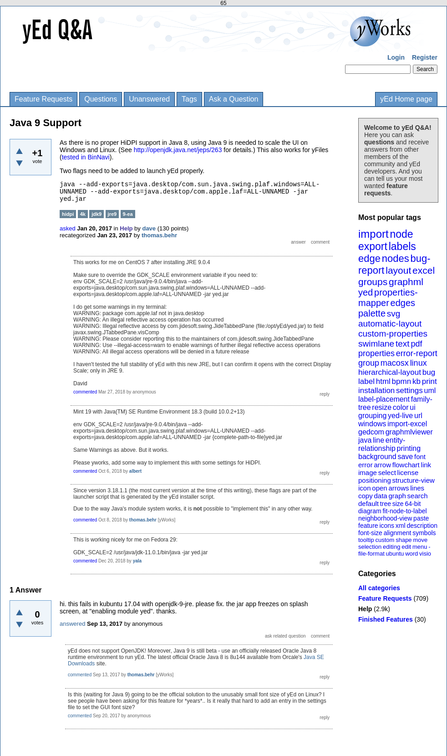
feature (368, 525)
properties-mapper (388, 297)
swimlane (376, 343)
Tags (189, 99)
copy (365, 496)
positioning (374, 480)
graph (397, 496)
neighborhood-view (385, 518)
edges (403, 303)
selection (369, 546)
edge (369, 258)
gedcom (371, 432)
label (366, 381)
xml (401, 525)
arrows (398, 488)
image (367, 472)
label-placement (384, 399)
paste (421, 518)
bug (428, 372)
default (368, 503)
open (379, 488)
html (383, 381)
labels (402, 246)
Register (424, 57)
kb (416, 381)
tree (385, 503)
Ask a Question (234, 99)
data (380, 496)
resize (381, 407)
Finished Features (385, 619)
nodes (395, 258)
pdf (416, 343)
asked (68, 228)
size (398, 503)
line (378, 440)
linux (418, 363)
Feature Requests (43, 99)
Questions (100, 99)
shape (403, 539)
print (429, 381)
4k (83, 214)
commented (85, 391)
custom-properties (392, 333)
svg (394, 313)
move (420, 539)
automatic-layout (390, 323)
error (365, 465)
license (408, 472)
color (401, 407)
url (418, 415)
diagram (369, 511)
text (403, 343)
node (401, 234)
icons (386, 525)
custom (384, 539)
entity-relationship (381, 444)
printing (409, 448)
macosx (395, 363)
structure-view (413, 480)
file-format (371, 553)
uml (430, 390)
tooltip (366, 539)
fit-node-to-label (404, 511)
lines (417, 488)
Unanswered (149, 99)
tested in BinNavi (86, 157)
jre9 (112, 214)
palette (372, 313)
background (377, 456)
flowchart (406, 465)
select (387, 472)
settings (409, 390)
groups (372, 281)
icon (364, 488)
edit (406, 546)
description (421, 525)
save (405, 456)
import (373, 234)
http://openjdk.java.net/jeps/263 (178, 149)
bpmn (401, 381)
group (368, 363)
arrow (382, 465)
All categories (379, 588)
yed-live (400, 415)
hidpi (68, 214)
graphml (406, 281)
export (372, 246)
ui (412, 407)
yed (365, 292)
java (364, 440)
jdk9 (96, 214)
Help (365, 609)
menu (419, 546)
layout (398, 270)
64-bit (413, 503)
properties (376, 353)
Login (396, 57)
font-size (370, 532)
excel (423, 270)
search (417, 496)
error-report (416, 353)
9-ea (128, 214)
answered (72, 623)
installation (376, 390)
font (420, 456)
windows (372, 424)
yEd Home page (406, 99)
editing (391, 546)
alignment (397, 532)
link (426, 465)
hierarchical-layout (389, 372)
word (411, 553)
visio (425, 553)
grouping (372, 415)
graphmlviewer (409, 432)
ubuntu (395, 553)
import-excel (407, 424)
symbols (424, 532)
